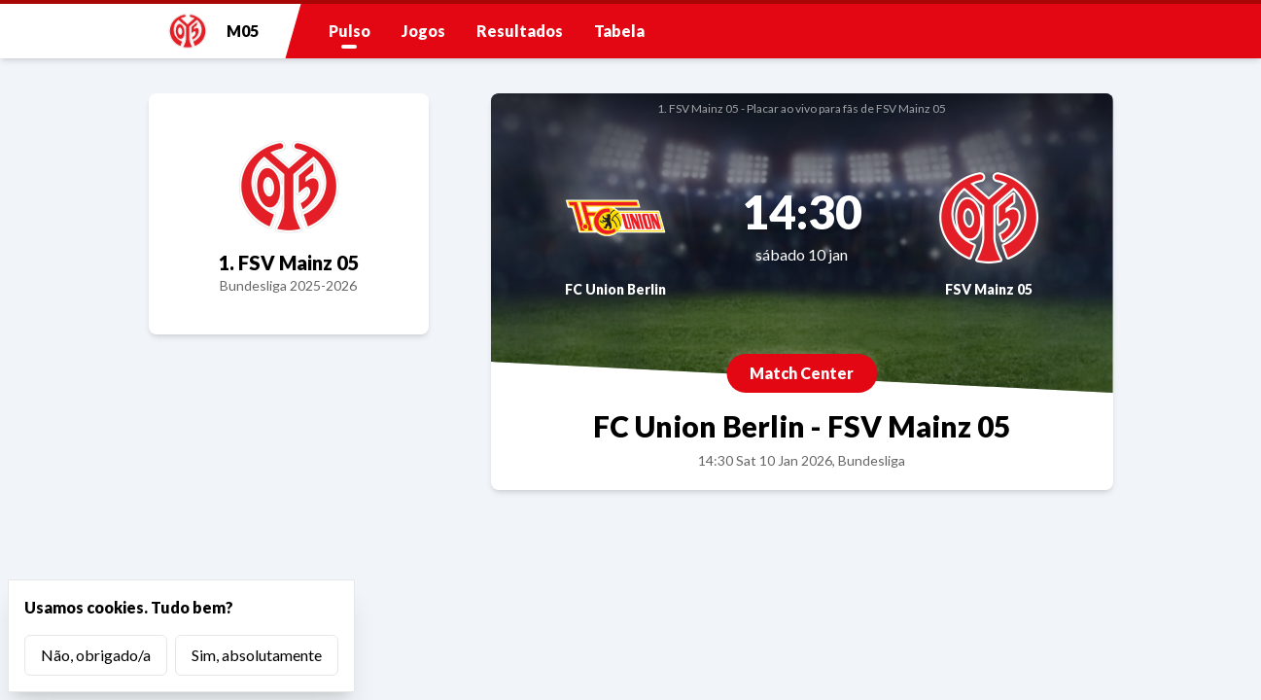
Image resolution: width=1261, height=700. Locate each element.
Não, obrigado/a (96, 655)
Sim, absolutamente (257, 655)
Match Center (802, 373)
